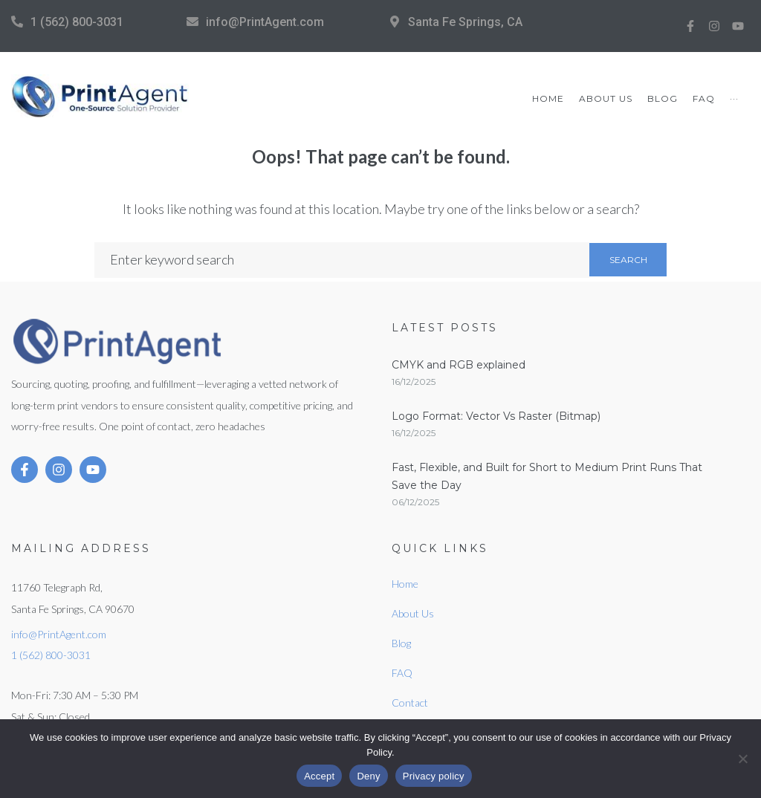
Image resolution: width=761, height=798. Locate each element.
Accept (319, 776)
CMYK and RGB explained (458, 365)
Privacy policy (433, 776)
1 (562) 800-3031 (76, 22)
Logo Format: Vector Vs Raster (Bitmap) (496, 416)
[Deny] (742, 758)
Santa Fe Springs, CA (465, 22)
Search (628, 259)
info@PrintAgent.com (265, 22)
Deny (368, 776)
